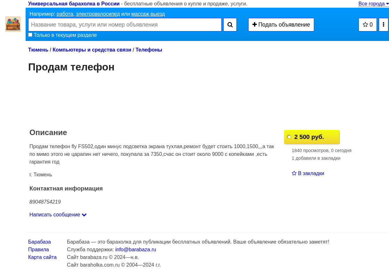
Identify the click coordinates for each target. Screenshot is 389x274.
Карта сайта (42, 257)
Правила (38, 249)
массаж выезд (148, 14)
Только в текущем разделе (62, 35)
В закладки (308, 173)
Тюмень (38, 49)
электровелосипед (98, 14)
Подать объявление (281, 24)
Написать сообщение (58, 214)
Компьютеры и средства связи (92, 49)
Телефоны (149, 49)
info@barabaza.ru (135, 249)
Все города (373, 3)
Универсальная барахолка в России (74, 3)
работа (65, 14)
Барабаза (39, 242)
